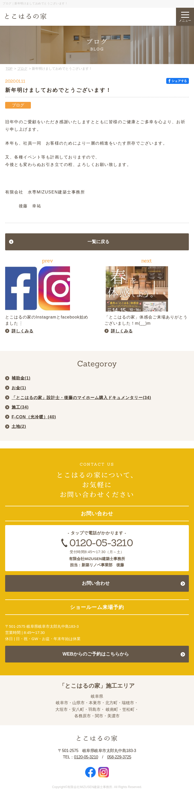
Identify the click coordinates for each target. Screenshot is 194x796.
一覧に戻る (98, 241)
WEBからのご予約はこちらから (96, 654)
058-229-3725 (119, 757)
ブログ (22, 68)
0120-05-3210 (101, 543)
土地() (19, 426)
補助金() (21, 378)
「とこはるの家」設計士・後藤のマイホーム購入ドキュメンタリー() (81, 397)
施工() (20, 407)
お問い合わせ (96, 583)
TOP (9, 68)
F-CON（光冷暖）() (34, 417)
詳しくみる (22, 331)
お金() (19, 388)
